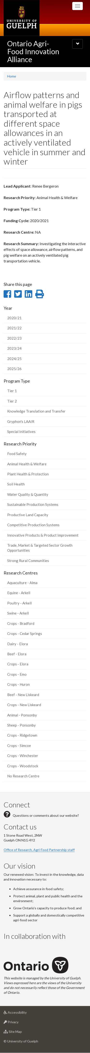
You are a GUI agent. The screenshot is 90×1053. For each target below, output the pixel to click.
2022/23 (14, 338)
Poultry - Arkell (19, 603)
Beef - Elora (16, 654)
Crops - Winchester (22, 755)
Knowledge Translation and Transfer (36, 411)
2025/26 (14, 369)
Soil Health (16, 484)
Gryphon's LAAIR (20, 421)
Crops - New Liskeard (24, 705)
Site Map (20, 1032)
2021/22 (14, 328)
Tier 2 (12, 401)
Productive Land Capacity (27, 515)
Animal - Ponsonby (22, 715)
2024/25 (14, 358)
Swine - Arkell (18, 613)
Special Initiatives (21, 431)
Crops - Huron (18, 684)
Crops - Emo (17, 674)
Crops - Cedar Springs (24, 633)
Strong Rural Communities (28, 560)
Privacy (19, 1023)
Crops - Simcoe (19, 745)
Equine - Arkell (18, 593)
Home (11, 76)
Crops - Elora (17, 664)
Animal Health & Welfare (27, 464)
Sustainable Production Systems (32, 504)
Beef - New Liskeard (23, 694)
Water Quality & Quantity (27, 494)
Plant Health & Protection (28, 474)
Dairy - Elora (17, 644)
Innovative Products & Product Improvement (42, 535)
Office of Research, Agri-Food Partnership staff (39, 850)
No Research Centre (23, 776)
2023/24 (14, 348)
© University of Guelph (21, 1041)
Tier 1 (12, 391)
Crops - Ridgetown (22, 735)
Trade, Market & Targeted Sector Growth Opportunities (39, 547)
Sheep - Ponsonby (21, 725)
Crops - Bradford (20, 623)
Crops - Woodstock (22, 766)
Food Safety (17, 453)
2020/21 (14, 318)
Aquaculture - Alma (22, 582)
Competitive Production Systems (33, 525)
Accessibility (23, 1013)
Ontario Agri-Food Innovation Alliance (33, 51)
